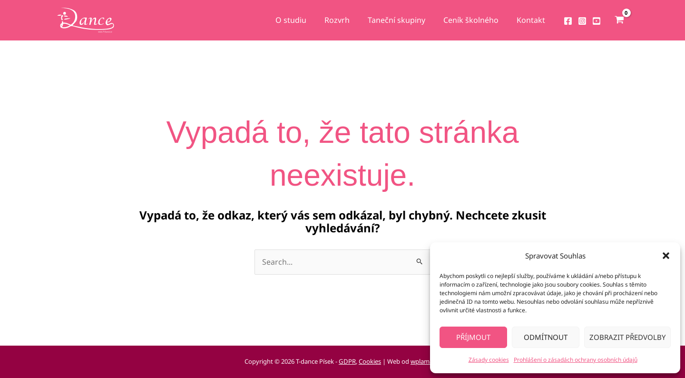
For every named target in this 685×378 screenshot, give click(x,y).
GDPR (348, 362)
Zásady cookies (489, 360)
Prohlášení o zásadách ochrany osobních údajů (575, 360)
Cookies (370, 362)
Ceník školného (475, 20)
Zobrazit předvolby (627, 337)
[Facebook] (568, 21)
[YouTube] (596, 21)
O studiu (303, 20)
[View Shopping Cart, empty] (619, 20)
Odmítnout (546, 337)
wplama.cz (425, 362)
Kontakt (532, 20)
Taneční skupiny (403, 20)
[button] (666, 255)
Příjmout (473, 337)
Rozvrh (347, 20)
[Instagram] (582, 21)
